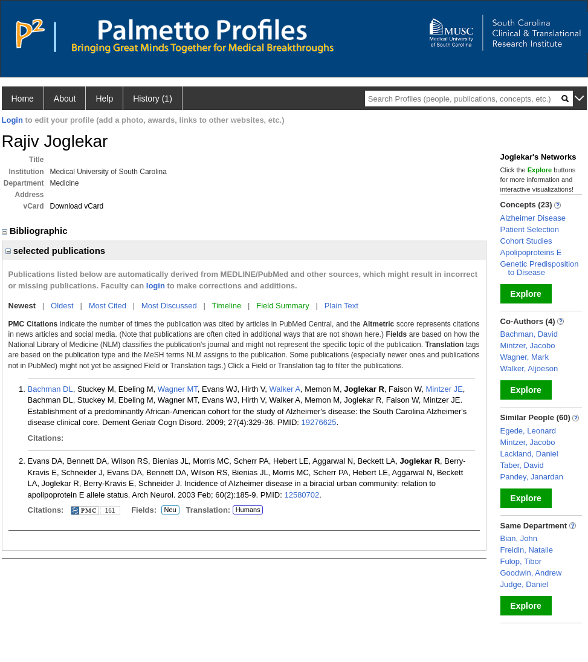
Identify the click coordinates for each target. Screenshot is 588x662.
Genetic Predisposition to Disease (539, 268)
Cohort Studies (526, 240)
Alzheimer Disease (533, 217)
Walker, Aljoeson (529, 368)
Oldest (62, 305)
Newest (22, 305)
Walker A (285, 389)
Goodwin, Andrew (531, 572)
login (155, 285)
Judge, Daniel (524, 584)
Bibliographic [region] (36, 231)
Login (12, 120)
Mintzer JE (443, 389)
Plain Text (341, 305)
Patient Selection (530, 229)
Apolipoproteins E (531, 252)
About (65, 98)
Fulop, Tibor (521, 561)
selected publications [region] (55, 250)
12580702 (301, 494)
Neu (168, 510)
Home (22, 98)
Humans (248, 509)
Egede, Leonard (528, 430)
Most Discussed (169, 305)
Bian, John (518, 538)
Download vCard (77, 206)
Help (104, 98)
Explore (525, 294)
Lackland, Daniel (529, 453)
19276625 (319, 422)
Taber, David (522, 465)
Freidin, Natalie (526, 549)
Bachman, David (529, 334)
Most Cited (107, 305)
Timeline (227, 305)
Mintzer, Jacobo (527, 345)
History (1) (152, 98)
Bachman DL (50, 389)
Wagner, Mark (524, 357)
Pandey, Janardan (532, 476)
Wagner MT (178, 389)
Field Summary (282, 305)
